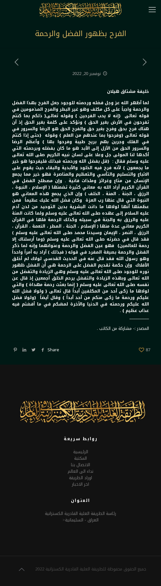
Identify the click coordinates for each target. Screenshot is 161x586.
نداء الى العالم (80, 471)
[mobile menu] (152, 9)
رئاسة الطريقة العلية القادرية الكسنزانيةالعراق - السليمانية (80, 516)
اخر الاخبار (80, 484)
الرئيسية (80, 452)
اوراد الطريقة (80, 478)
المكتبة (80, 458)
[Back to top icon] (21, 569)
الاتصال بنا (80, 465)
